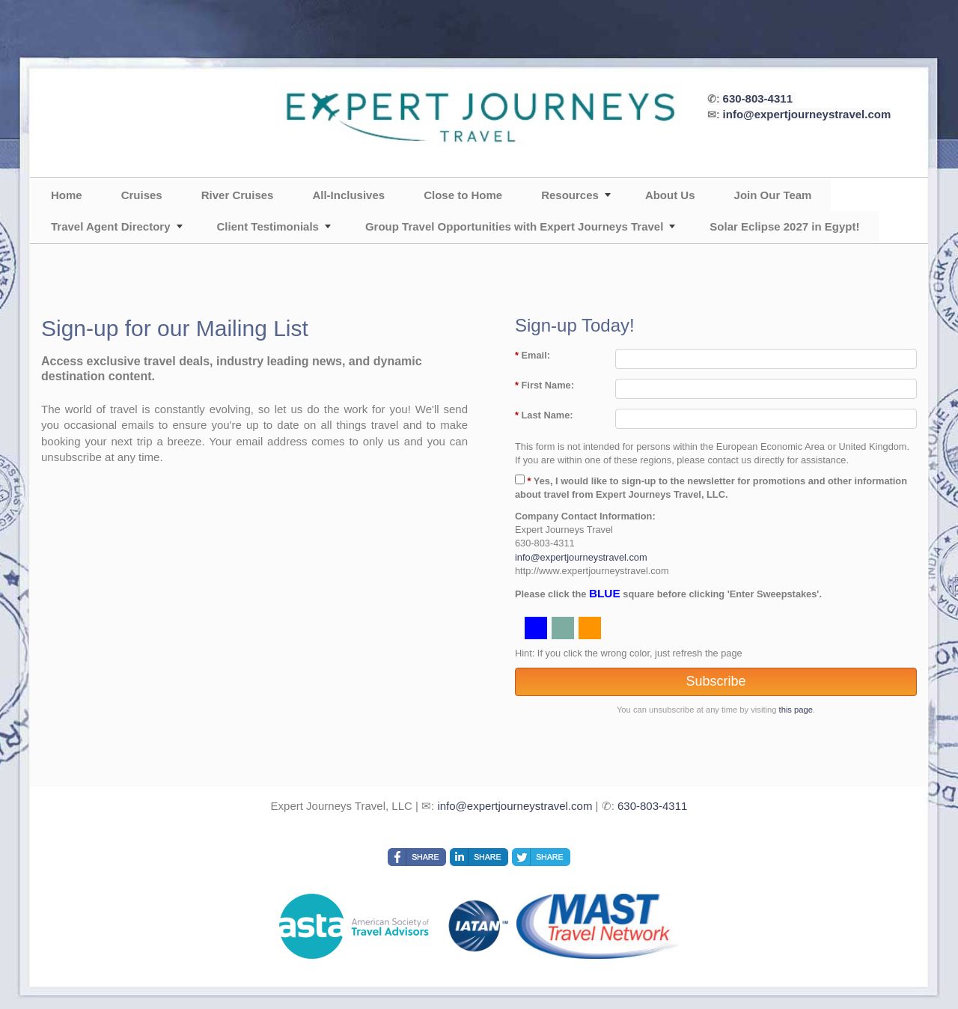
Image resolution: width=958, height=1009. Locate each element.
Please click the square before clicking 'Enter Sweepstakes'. (668, 593)
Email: (532, 355)
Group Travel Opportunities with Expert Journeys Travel (514, 226)
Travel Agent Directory (111, 226)
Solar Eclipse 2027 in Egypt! (784, 226)
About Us (670, 195)
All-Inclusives (348, 195)
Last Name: (544, 415)
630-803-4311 (758, 98)
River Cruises (237, 195)
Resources (570, 195)
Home (66, 195)
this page (796, 709)
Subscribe (715, 681)
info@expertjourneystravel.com (807, 114)
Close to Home (463, 195)
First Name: (544, 385)
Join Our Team (773, 195)
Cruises (141, 195)
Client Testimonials (268, 226)
